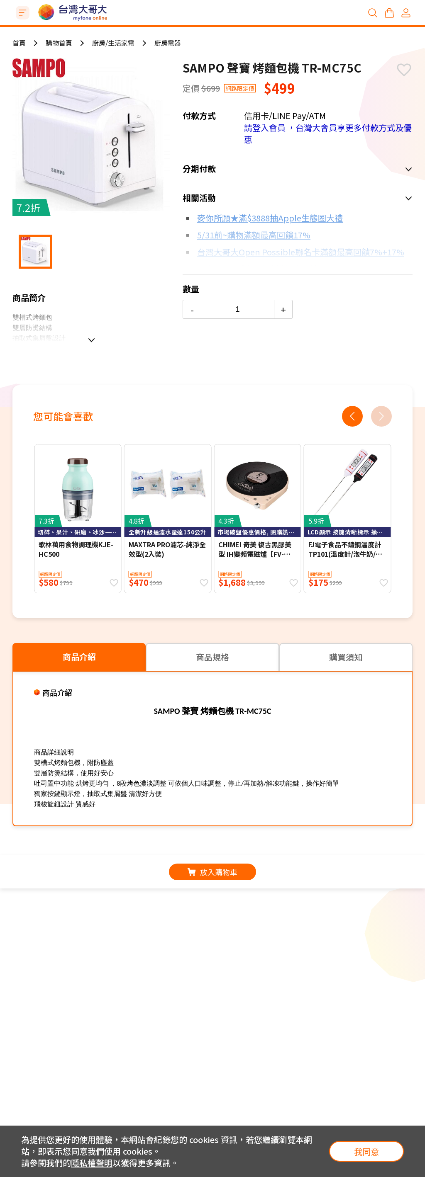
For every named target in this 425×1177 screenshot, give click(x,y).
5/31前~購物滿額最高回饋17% (253, 235)
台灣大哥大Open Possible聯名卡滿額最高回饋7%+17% (300, 252)
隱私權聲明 (91, 1163)
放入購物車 (212, 871)
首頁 (19, 42)
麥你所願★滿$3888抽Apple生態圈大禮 (270, 218)
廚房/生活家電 (113, 42)
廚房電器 (167, 42)
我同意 (366, 1151)
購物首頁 (59, 42)
